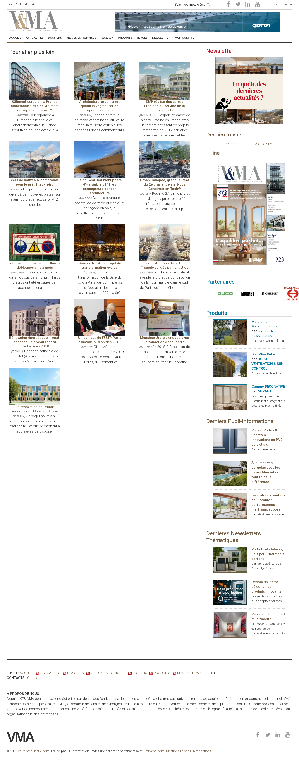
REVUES (178, 673)
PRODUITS (158, 673)
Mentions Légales (178, 751)
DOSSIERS (73, 673)
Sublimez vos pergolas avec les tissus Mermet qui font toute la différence (265, 472)
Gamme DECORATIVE (268, 387)
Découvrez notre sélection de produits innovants (266, 587)
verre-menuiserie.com (33, 751)
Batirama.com (154, 751)
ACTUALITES (49, 673)
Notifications (202, 751)
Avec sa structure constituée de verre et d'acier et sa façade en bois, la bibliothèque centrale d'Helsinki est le (99, 208)
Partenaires (220, 282)
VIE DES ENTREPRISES (105, 673)
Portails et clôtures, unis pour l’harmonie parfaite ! (268, 554)
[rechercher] (208, 3)
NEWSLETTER (197, 673)
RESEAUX (136, 673)
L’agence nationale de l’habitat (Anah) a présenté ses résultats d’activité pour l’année (35, 356)
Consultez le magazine (224, 153)
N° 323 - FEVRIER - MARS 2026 (249, 144)
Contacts (34, 678)
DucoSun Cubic (263, 354)
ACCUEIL (26, 673)
